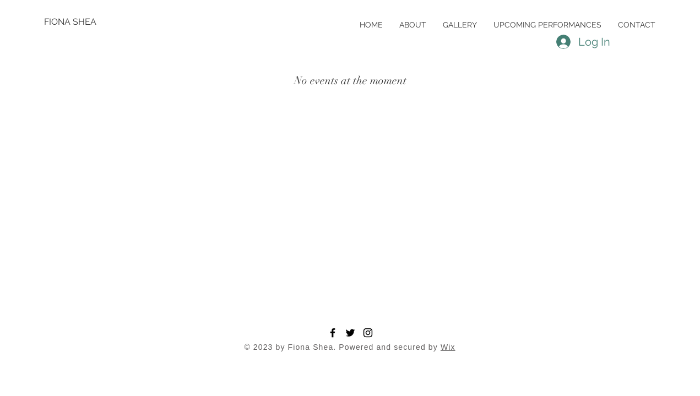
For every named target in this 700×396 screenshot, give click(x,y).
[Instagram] (368, 333)
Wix (448, 347)
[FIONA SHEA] (80, 22)
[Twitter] (350, 333)
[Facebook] (333, 333)
